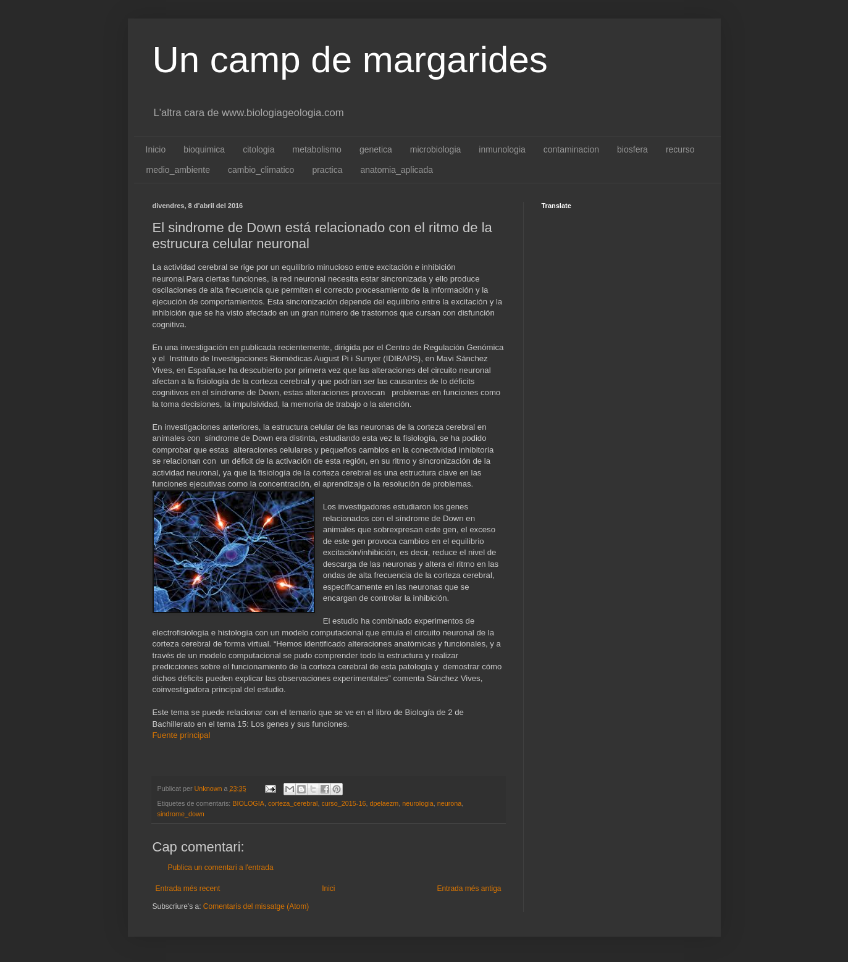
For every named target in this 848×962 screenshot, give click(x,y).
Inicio (156, 149)
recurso (680, 149)
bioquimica (204, 149)
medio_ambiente (178, 170)
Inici (328, 888)
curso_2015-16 (343, 803)
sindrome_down (180, 814)
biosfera (632, 149)
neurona (449, 803)
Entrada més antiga (469, 888)
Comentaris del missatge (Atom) (256, 906)
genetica (375, 149)
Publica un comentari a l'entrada (221, 867)
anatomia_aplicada (396, 170)
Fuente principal (182, 735)
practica (327, 170)
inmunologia (502, 149)
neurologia (417, 803)
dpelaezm (383, 803)
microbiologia (435, 149)
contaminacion (571, 149)
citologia (258, 149)
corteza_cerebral (292, 803)
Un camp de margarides (350, 59)
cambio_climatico (261, 170)
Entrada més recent (188, 888)
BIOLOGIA (248, 803)
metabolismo (317, 149)
